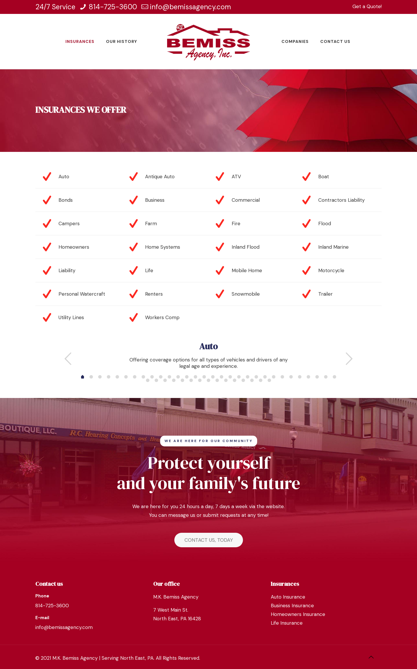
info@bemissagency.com (190, 6)
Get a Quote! (367, 6)
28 (326, 377)
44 (269, 380)
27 (317, 377)
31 (156, 380)
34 (182, 380)
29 (334, 377)
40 (234, 380)
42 (252, 380)
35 (191, 380)
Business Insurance (292, 605)
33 (173, 380)
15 (213, 377)
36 (200, 380)
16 (221, 377)
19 (247, 377)
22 (273, 377)
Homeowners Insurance (298, 614)
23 (282, 377)
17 (230, 377)
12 (187, 377)
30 (147, 380)
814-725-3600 (113, 6)
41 (243, 380)
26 (308, 377)
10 (169, 377)
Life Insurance (287, 623)
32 (165, 380)
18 (239, 377)
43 (260, 380)
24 (291, 377)
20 (256, 377)
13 (195, 377)
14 (204, 377)
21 (265, 377)
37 (208, 380)
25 (299, 377)
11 (178, 377)
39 (226, 380)
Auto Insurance (288, 597)
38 (217, 380)
